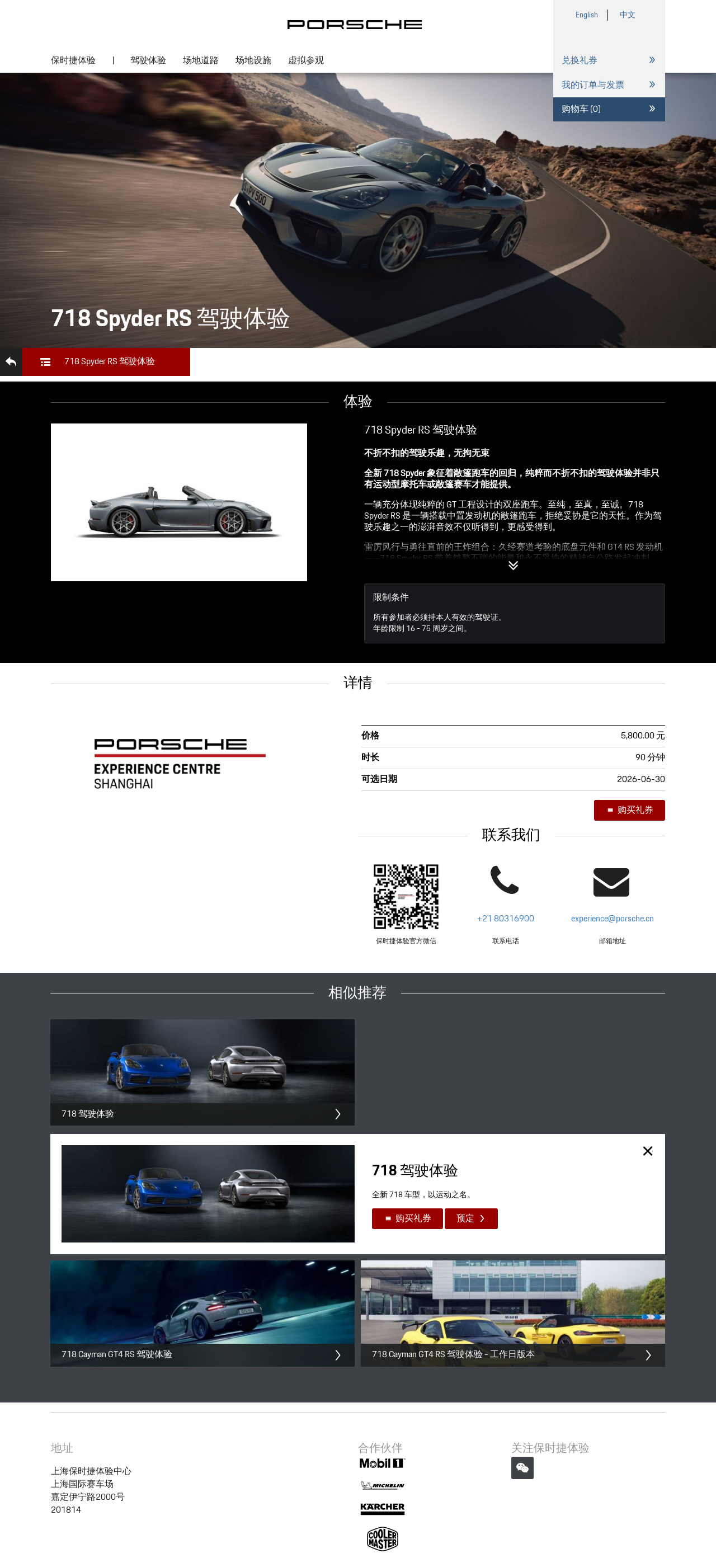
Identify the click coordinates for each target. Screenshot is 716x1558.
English (587, 15)
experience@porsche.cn (612, 918)
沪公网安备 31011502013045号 (382, 1493)
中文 (627, 15)
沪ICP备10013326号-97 (274, 1493)
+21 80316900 (505, 918)
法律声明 (212, 1493)
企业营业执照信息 (477, 1493)
